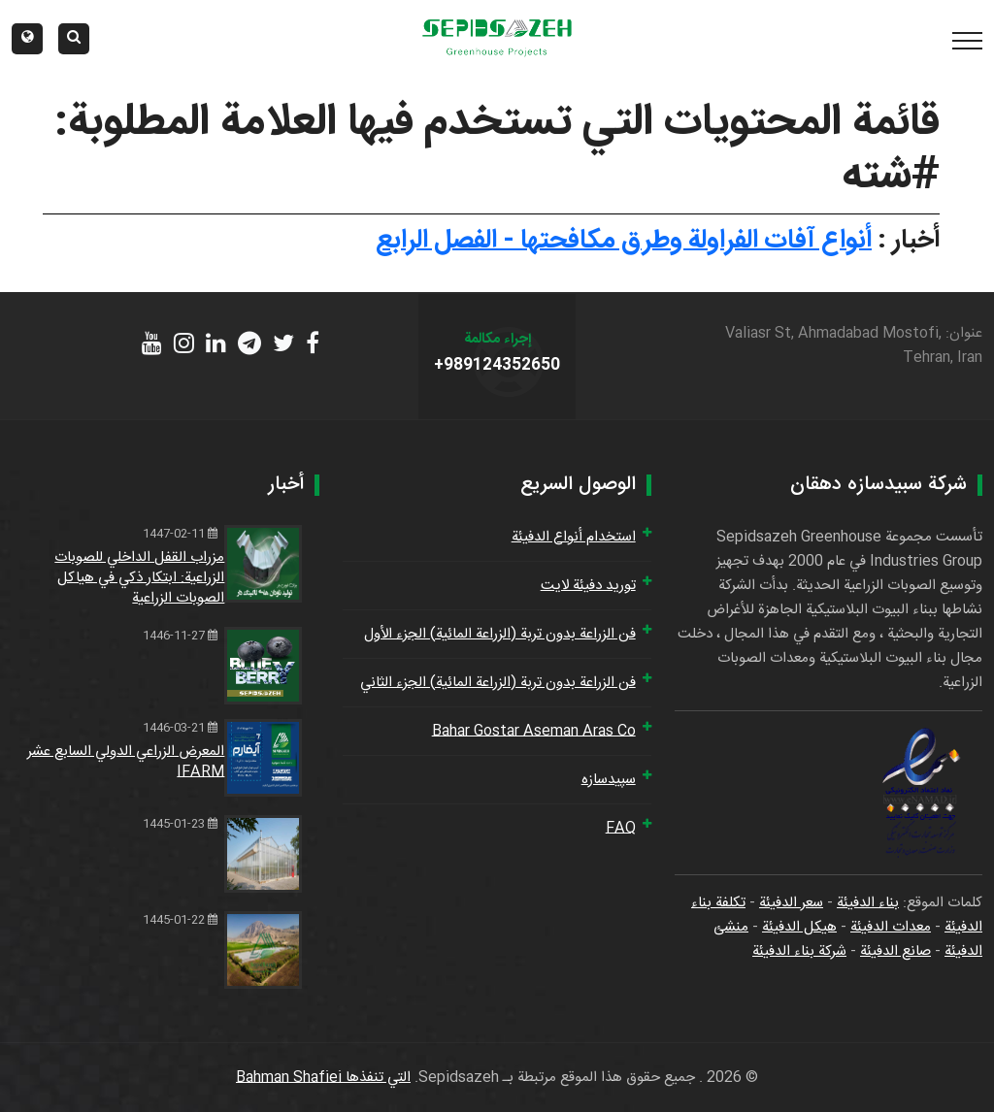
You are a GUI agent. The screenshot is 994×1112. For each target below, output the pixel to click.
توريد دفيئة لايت (588, 585)
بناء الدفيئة (868, 903)
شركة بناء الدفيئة (799, 951)
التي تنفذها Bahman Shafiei (323, 1077)
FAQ (621, 828)
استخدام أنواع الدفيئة (574, 537)
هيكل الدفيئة (799, 927)
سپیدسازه (608, 780)
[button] (27, 38)
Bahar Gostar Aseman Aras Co (534, 731)
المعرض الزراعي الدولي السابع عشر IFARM (125, 761)
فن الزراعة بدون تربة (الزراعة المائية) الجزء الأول (500, 634)
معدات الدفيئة (890, 927)
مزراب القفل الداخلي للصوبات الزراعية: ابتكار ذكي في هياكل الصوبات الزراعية (139, 577)
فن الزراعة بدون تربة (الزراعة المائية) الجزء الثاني (498, 682)
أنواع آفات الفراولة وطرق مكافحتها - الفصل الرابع (624, 240)
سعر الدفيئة (791, 903)
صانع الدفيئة (895, 951)
